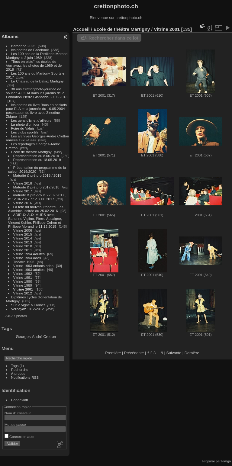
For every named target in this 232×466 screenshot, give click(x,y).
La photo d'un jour (25, 124)
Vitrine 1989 (22, 285)
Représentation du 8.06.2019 (36, 156)
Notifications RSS (25, 377)
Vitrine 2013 (22, 242)
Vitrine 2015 (22, 234)
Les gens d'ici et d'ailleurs (31, 120)
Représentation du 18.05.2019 (37, 160)
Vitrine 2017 (22, 191)
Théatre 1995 (23, 262)
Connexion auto (19, 437)
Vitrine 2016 (22, 203)
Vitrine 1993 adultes (29, 270)
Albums (10, 36)
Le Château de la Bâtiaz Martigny (37, 81)
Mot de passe (15, 424)
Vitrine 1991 (22, 277)
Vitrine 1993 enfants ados (33, 266)
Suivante (173, 353)
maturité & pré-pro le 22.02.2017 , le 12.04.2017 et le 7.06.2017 (37, 197)
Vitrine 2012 (22, 293)
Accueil (81, 29)
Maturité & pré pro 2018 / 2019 (37, 175)
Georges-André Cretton (36, 336)
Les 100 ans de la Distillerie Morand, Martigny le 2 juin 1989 (37, 55)
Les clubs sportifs (25, 132)
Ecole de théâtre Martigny (31, 152)
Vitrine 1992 (22, 273)
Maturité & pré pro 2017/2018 (36, 187)
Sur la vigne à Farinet (28, 305)
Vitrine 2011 (22, 250)
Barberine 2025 (23, 46)
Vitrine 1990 (22, 281)
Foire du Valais (23, 128)
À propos (18, 373)
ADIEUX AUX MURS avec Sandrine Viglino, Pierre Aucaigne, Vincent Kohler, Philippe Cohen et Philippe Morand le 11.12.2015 (35, 220)
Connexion (19, 400)
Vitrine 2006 (22, 230)
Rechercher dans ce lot (113, 37)
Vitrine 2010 (22, 246)
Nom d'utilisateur (18, 413)
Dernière (192, 353)
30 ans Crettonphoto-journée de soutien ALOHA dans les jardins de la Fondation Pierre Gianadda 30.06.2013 (36, 93)
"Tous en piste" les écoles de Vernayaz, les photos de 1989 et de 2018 (34, 65)
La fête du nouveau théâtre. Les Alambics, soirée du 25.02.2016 (35, 209)
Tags (15, 366)
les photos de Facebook (30, 50)
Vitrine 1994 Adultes (29, 254)
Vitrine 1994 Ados (27, 258)
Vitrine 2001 (23, 289)
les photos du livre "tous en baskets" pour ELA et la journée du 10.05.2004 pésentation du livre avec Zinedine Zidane (37, 110)
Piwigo (226, 461)
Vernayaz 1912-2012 (27, 309)
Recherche (19, 369)
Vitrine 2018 (22, 183)
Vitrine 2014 (22, 238)
